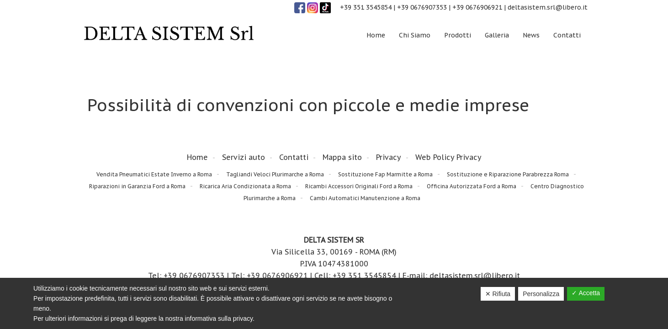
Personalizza (541, 293)
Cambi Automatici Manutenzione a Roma (365, 198)
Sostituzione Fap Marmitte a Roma (385, 174)
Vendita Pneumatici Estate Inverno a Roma (154, 174)
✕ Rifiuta (498, 293)
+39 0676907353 (422, 7)
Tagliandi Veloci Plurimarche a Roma (275, 174)
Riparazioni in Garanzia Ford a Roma (137, 186)
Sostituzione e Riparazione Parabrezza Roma (508, 174)
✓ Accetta (586, 293)
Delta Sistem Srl (169, 34)
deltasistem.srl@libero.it (548, 7)
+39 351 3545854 (366, 7)
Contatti (293, 157)
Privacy (388, 157)
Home (197, 157)
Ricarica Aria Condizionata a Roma (245, 186)
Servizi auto (243, 157)
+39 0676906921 (477, 7)
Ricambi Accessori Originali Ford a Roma (359, 186)
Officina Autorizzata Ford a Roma (471, 186)
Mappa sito (342, 157)
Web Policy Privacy (448, 157)
